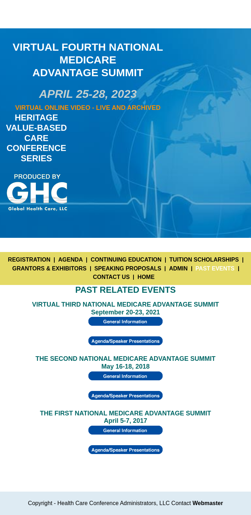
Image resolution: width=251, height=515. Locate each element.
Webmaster (207, 503)
